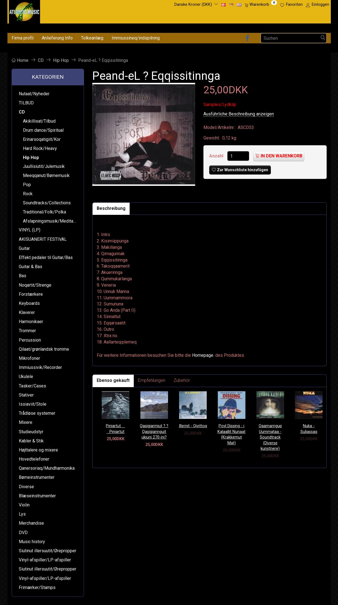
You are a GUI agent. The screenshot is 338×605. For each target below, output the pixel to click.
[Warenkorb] (261, 4)
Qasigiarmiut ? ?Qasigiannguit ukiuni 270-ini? (154, 432)
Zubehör (182, 380)
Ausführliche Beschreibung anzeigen (238, 114)
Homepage (202, 355)
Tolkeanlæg (92, 38)
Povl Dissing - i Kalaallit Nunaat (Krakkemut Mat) (231, 434)
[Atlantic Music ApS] (24, 11)
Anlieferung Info (57, 38)
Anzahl (216, 155)
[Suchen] (323, 38)
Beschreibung (111, 208)
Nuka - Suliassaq (308, 429)
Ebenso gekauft (113, 380)
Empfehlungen (151, 380)
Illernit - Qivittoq (193, 426)
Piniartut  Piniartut (115, 429)
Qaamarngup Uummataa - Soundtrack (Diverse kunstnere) (270, 437)
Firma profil (22, 38)
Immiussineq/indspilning (136, 38)
